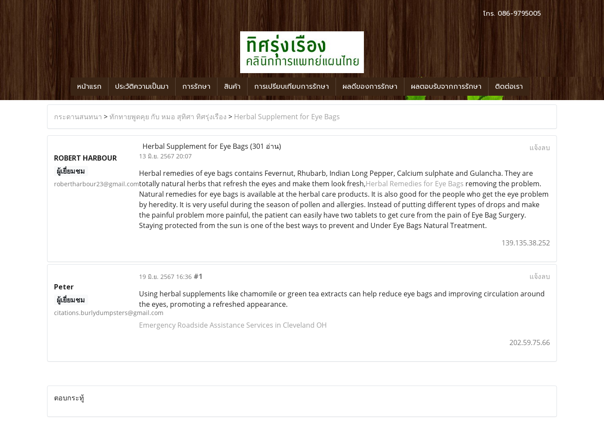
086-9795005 (519, 13)
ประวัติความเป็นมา (142, 86)
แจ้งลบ (539, 147)
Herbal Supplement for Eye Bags (287, 116)
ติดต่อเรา (509, 86)
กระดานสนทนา (78, 116)
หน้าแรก (89, 86)
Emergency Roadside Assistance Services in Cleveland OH (233, 325)
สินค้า (232, 86)
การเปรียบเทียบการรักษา (291, 86)
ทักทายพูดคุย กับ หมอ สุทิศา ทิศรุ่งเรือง (168, 116)
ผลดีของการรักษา (370, 86)
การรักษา (196, 86)
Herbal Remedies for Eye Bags (415, 183)
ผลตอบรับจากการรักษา (446, 86)
